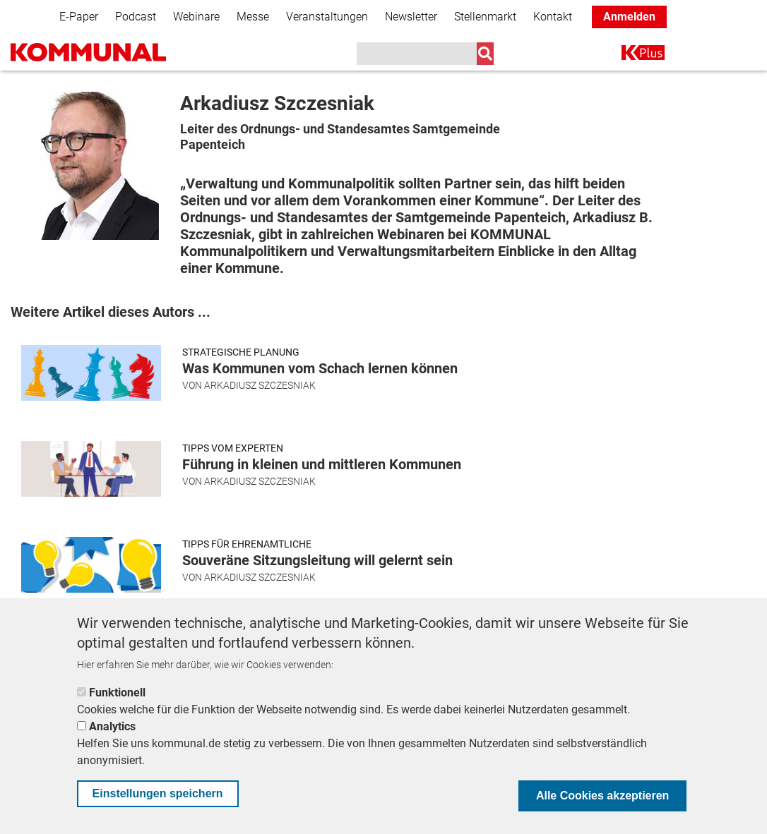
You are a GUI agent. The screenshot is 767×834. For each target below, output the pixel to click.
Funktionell (117, 692)
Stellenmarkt (485, 16)
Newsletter (411, 16)
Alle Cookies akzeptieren (603, 796)
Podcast (135, 16)
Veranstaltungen (327, 16)
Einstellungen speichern (158, 793)
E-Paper (78, 16)
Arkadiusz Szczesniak (260, 385)
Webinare (196, 16)
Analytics (112, 726)
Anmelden (629, 16)
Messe (253, 16)
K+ (630, 55)
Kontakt (552, 16)
